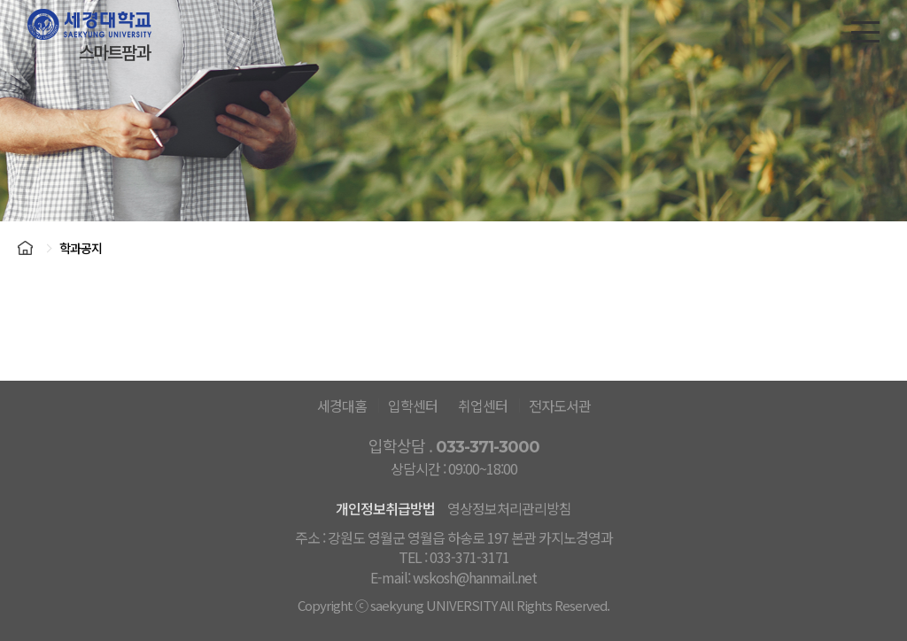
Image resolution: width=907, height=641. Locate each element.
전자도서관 (560, 405)
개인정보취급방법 (385, 508)
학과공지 (80, 248)
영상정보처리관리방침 (509, 508)
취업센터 (483, 405)
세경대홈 (342, 405)
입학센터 (413, 405)
